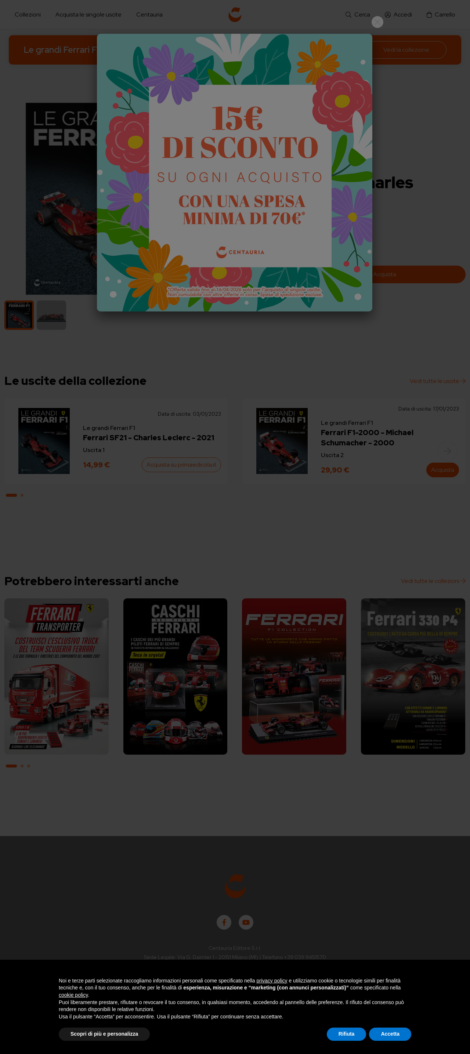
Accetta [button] (390, 1034)
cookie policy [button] (73, 995)
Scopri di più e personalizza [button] (104, 1034)
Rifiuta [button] (347, 1034)
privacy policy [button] (272, 981)
